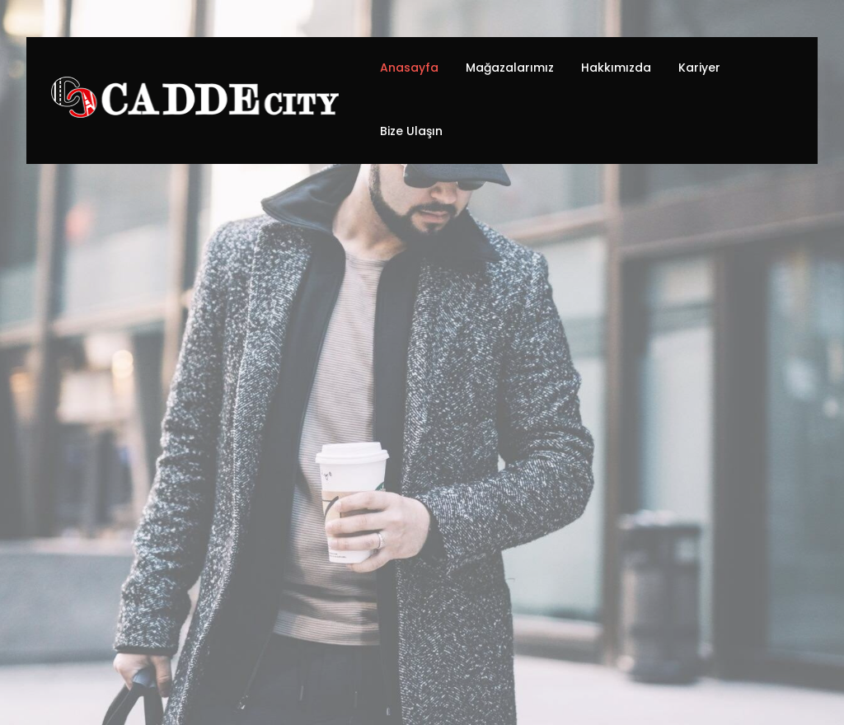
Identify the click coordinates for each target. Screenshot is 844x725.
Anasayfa (409, 67)
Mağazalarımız (510, 67)
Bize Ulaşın (411, 131)
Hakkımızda (616, 67)
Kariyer (699, 67)
